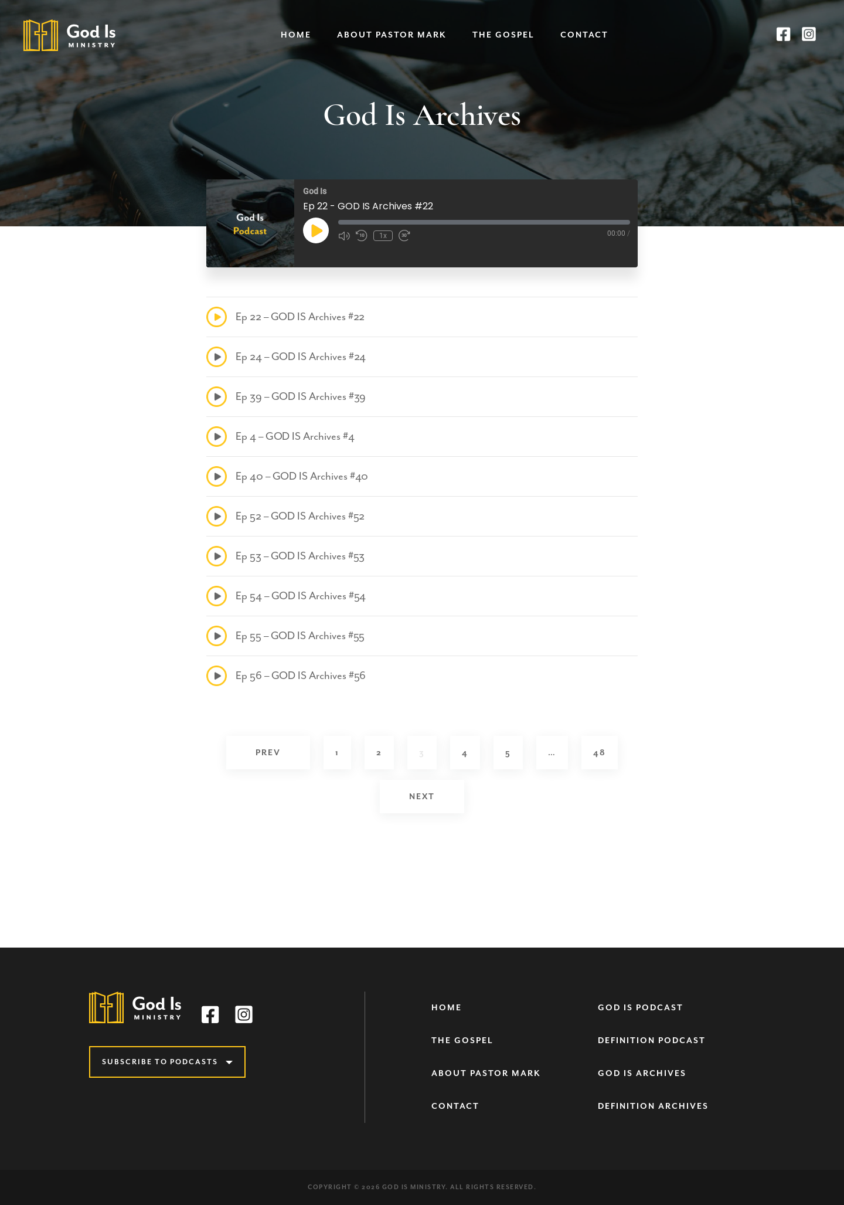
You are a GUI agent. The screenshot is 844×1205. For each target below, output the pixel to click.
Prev (268, 753)
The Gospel (503, 35)
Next (422, 797)
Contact (584, 35)
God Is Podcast (640, 1008)
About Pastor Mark (392, 35)
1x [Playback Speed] (383, 236)
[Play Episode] (316, 230)
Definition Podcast (652, 1041)
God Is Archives (642, 1073)
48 (599, 753)
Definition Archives (653, 1106)
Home (296, 35)
